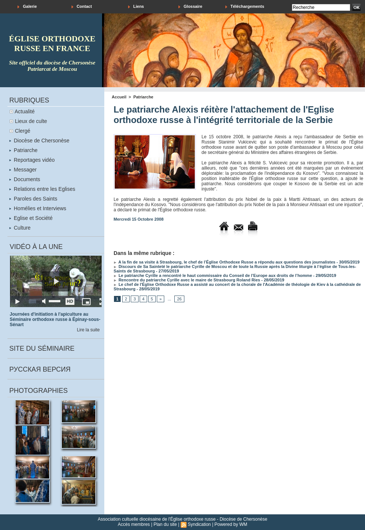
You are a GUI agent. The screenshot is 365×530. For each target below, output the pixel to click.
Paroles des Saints (33, 199)
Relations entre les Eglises (42, 189)
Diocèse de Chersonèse (39, 140)
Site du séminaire (41, 348)
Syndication (199, 524)
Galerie (27, 6)
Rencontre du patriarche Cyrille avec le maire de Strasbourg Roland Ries (187, 280)
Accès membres (134, 524)
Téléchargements (244, 6)
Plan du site (165, 524)
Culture (20, 228)
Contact (82, 6)
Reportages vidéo (32, 160)
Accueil (119, 97)
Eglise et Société (31, 218)
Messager (22, 170)
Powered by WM (231, 524)
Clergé (22, 131)
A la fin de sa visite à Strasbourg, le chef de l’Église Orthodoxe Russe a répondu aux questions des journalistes (224, 262)
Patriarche (23, 150)
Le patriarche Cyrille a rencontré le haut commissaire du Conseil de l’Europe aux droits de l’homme (213, 275)
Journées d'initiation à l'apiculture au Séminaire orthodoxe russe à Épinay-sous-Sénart (55, 319)
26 (179, 299)
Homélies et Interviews (37, 208)
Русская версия (39, 369)
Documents (24, 179)
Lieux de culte (31, 121)
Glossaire (190, 6)
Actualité (25, 111)
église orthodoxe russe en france (52, 43)
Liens (136, 6)
